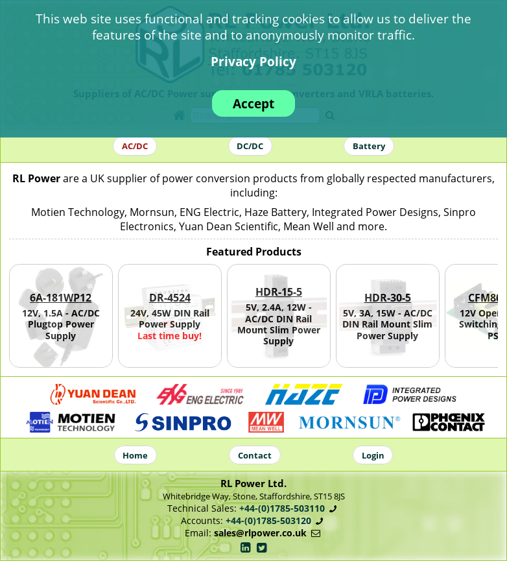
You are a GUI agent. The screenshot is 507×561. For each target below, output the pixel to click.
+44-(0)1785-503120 (268, 520)
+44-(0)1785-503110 (282, 508)
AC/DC (135, 146)
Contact (255, 454)
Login (373, 454)
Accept (253, 103)
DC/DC (250, 146)
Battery (369, 146)
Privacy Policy (253, 61)
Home (135, 454)
